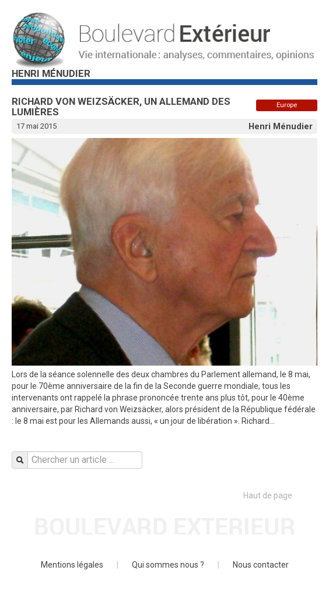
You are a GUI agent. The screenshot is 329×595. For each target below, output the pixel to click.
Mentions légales (72, 564)
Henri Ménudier (281, 126)
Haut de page (280, 495)
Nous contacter (261, 564)
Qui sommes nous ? (168, 564)
